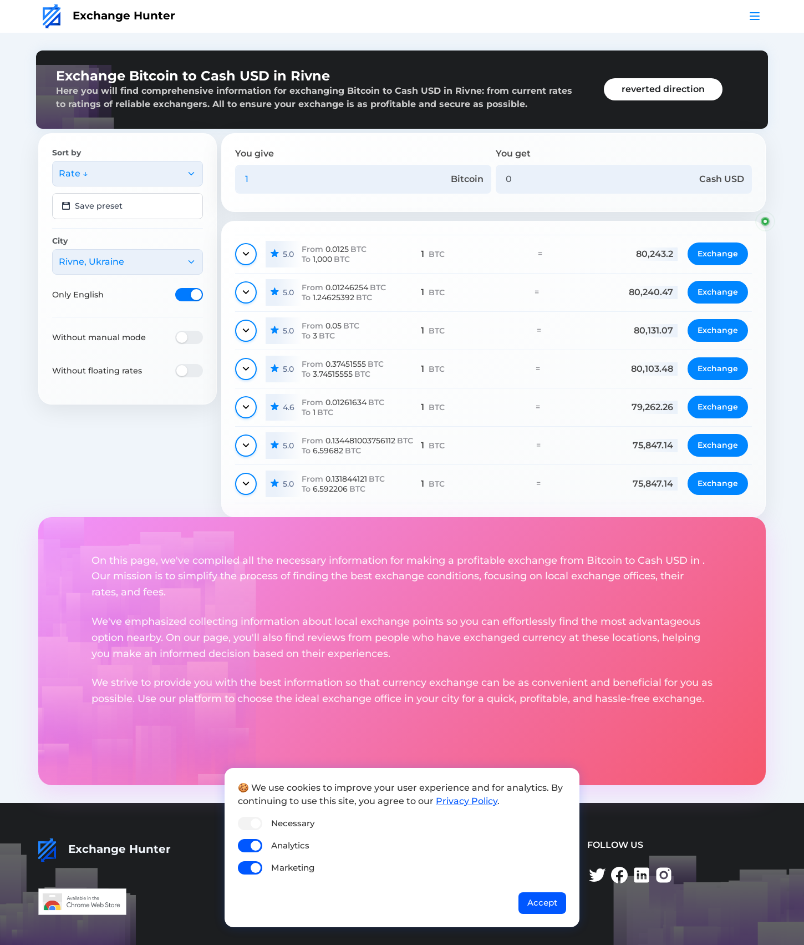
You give (254, 153)
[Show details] (246, 254)
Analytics (290, 845)
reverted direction (663, 89)
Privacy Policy (466, 801)
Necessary (292, 823)
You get (513, 153)
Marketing (292, 867)
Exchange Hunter (109, 15)
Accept (542, 902)
